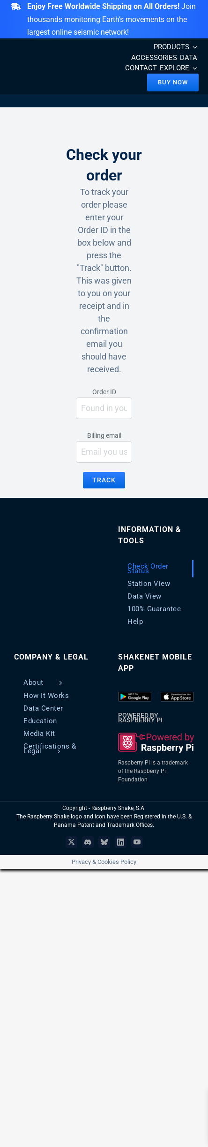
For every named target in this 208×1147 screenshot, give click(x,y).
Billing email (104, 435)
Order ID (104, 392)
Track (104, 480)
